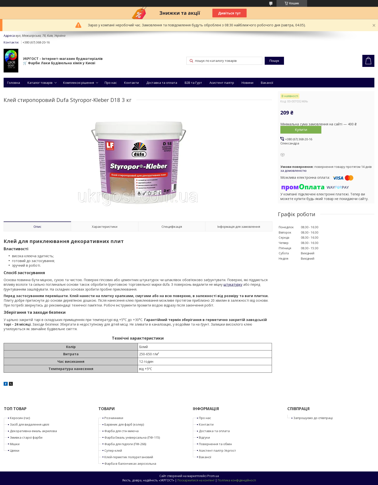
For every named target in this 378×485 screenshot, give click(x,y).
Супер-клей (113, 450)
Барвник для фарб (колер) (124, 424)
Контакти (131, 82)
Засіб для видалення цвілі (29, 424)
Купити (301, 129)
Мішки (15, 444)
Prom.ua (213, 476)
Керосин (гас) (20, 418)
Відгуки (204, 437)
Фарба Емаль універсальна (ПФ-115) (132, 437)
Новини (247, 82)
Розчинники (113, 418)
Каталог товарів (40, 82)
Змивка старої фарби (26, 437)
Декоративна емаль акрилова (33, 431)
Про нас (111, 82)
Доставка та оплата (161, 82)
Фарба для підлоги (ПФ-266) (125, 444)
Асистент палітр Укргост (217, 450)
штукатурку (232, 284)
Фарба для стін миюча (121, 431)
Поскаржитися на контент (196, 480)
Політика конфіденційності (237, 480)
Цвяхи (14, 450)
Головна (13, 82)
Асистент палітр (221, 82)
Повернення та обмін (215, 444)
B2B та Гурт (193, 82)
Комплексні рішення (78, 82)
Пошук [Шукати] (274, 61)
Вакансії (267, 82)
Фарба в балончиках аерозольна (130, 463)
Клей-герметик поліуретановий (128, 457)
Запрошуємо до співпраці (313, 418)
